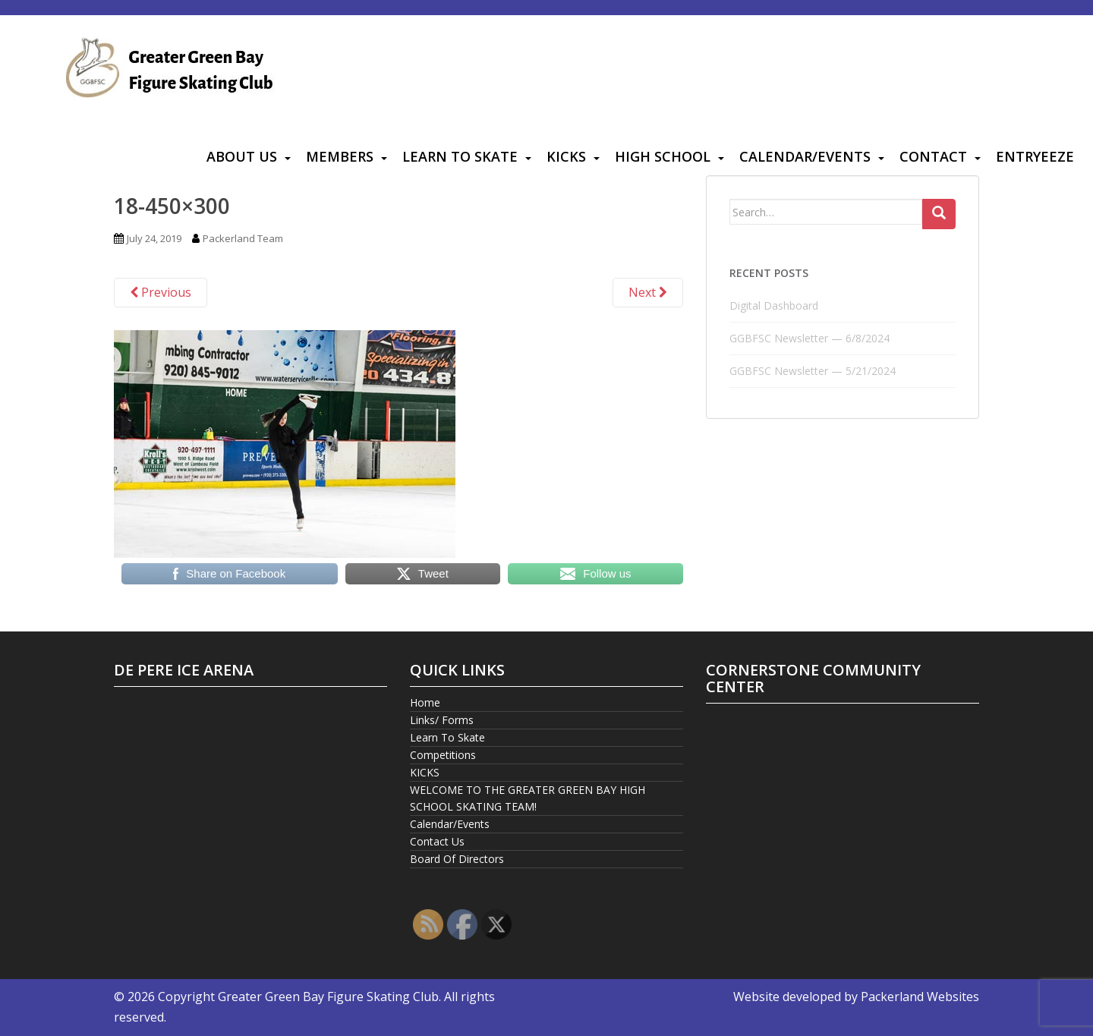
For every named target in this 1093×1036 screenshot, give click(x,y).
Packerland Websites (920, 996)
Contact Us (437, 841)
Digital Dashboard (773, 305)
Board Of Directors (457, 859)
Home (425, 702)
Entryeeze (1035, 156)
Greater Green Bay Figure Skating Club (328, 996)
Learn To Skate (460, 156)
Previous (160, 292)
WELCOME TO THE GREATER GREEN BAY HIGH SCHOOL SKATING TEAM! (527, 798)
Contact (933, 156)
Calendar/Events (805, 156)
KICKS (566, 156)
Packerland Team (243, 238)
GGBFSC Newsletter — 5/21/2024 (812, 371)
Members (339, 156)
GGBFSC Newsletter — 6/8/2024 (809, 338)
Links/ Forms (442, 720)
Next (647, 292)
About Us (241, 156)
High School (662, 156)
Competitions (443, 755)
